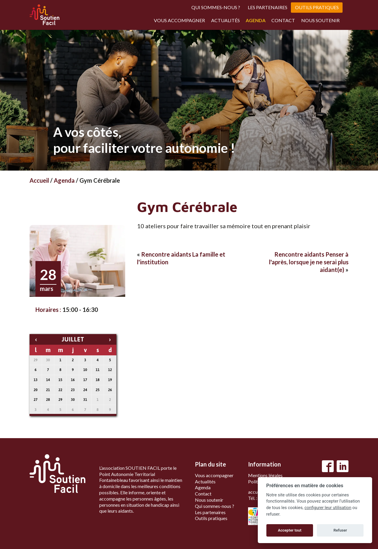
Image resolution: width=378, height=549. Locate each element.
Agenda (255, 20)
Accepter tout (290, 530)
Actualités (225, 20)
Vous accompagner (179, 20)
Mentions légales (265, 475)
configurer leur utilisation (327, 507)
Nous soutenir (320, 20)
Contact (283, 20)
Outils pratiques (317, 7)
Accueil (39, 180)
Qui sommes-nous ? (215, 7)
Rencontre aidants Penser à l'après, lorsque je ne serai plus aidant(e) (308, 262)
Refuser (340, 530)
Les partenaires (267, 7)
